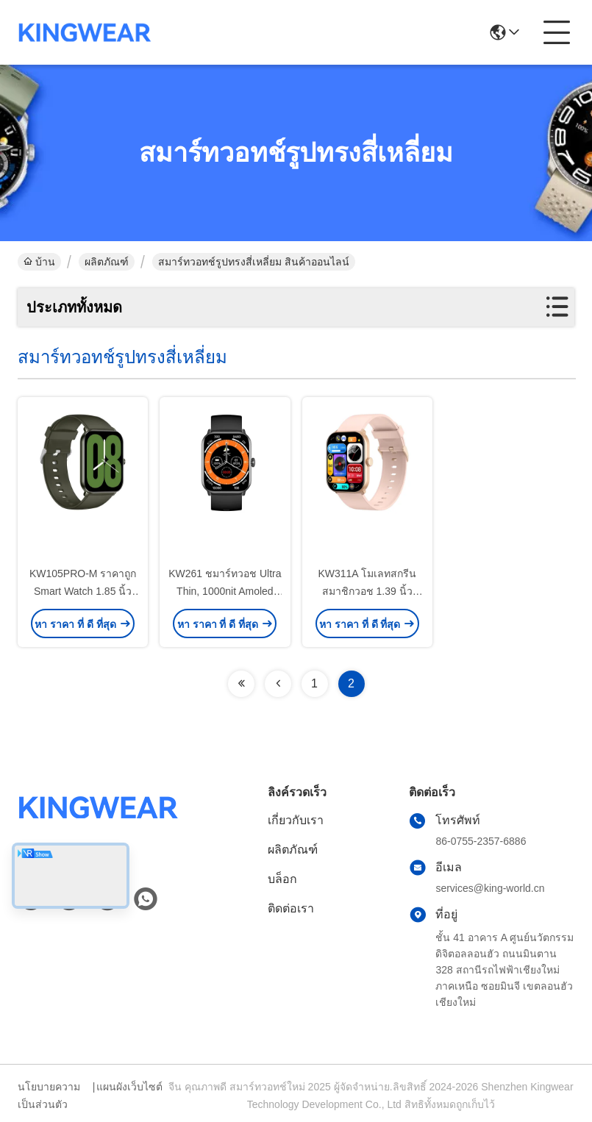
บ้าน (39, 262)
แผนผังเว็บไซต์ (129, 1087)
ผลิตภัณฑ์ (107, 262)
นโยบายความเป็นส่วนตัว (49, 1095)
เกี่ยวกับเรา (296, 820)
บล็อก (282, 879)
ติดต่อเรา (291, 908)
